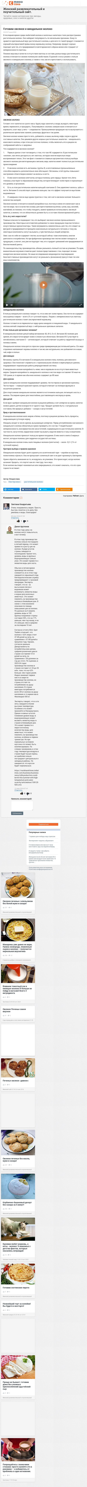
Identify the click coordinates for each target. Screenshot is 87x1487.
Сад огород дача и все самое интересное (16, 1020)
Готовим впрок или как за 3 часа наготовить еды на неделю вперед (42, 846)
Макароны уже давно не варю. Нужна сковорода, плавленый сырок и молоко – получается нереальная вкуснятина (17, 947)
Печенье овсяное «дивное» (16, 1080)
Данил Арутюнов (21, 526)
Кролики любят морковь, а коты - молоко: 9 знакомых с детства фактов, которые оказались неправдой (17, 1247)
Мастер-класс (15, 482)
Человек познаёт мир (10, 1259)
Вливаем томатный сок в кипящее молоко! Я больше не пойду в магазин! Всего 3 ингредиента (17, 989)
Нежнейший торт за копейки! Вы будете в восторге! (17, 1305)
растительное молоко (33, 482)
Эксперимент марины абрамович (41, 841)
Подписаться (43, 824)
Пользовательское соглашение (40, 867)
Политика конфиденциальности (41, 869)
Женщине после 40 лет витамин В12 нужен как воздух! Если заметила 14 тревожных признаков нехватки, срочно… (42, 859)
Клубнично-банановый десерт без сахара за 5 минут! (17, 1203)
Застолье (6, 1002)
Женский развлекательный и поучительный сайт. (24, 10)
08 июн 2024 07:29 (18, 516)
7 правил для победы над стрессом (42, 836)
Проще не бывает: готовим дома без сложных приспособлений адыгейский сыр (16, 1385)
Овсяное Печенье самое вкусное (14, 1010)
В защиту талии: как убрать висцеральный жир (39, 852)
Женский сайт (7, 1089)
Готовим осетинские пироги (16, 1287)
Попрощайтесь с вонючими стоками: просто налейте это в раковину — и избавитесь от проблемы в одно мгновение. (17, 1467)
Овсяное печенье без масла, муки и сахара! (16, 1159)
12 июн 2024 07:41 (21, 788)
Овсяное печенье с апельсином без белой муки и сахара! (18, 902)
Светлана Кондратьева (21, 504)
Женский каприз (8, 1315)
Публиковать (17, 813)
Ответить (15, 518)
